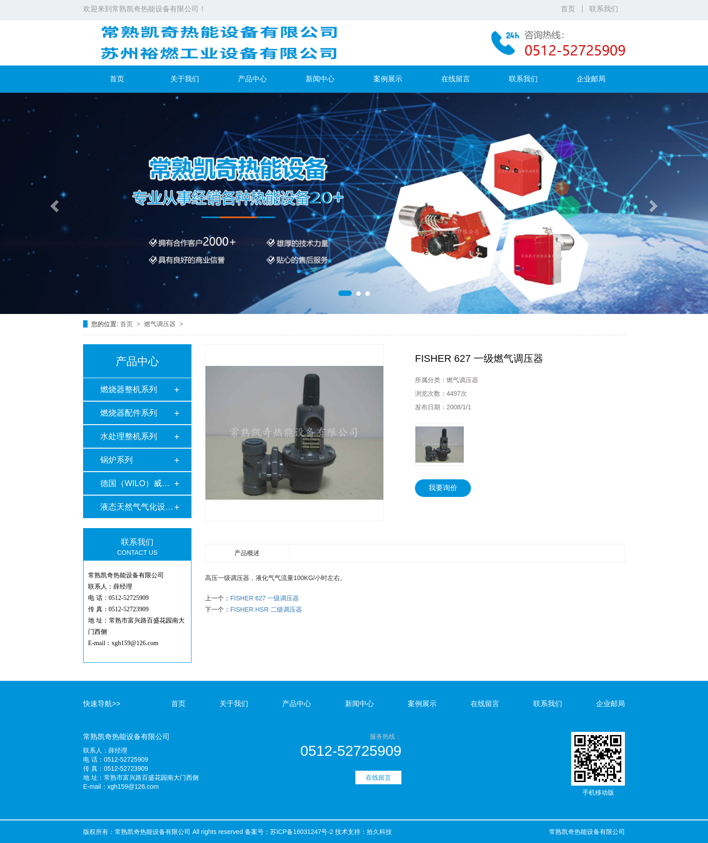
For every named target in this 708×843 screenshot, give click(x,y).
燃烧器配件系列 (128, 412)
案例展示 (387, 79)
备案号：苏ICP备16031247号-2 (289, 831)
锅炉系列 (116, 459)
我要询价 (443, 488)
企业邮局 (591, 79)
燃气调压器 (160, 324)
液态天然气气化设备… (136, 506)
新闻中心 (320, 79)
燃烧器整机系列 (128, 389)
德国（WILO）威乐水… (136, 483)
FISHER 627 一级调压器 (264, 598)
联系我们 (603, 9)
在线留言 (455, 79)
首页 (568, 9)
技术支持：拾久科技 (363, 831)
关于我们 (184, 79)
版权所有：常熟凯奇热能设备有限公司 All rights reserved (163, 831)
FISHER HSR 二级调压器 (266, 609)
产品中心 (252, 79)
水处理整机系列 (128, 436)
